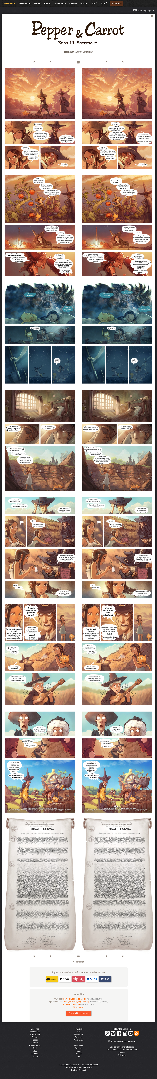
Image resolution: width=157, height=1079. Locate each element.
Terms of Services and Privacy (78, 1067)
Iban (78, 1056)
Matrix (122, 1052)
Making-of (78, 1034)
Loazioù (73, 3)
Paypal (78, 1054)
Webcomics (9, 3)
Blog (104, 3)
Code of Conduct (78, 1070)
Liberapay (78, 1045)
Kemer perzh (60, 3)
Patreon (78, 1048)
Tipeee (78, 1051)
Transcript (79, 962)
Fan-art (37, 3)
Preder (47, 3)
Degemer (35, 1029)
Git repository (78, 1007)
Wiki (78, 1032)
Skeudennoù (24, 3)
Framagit (78, 1029)
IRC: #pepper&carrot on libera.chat (122, 1050)
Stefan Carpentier (84, 51)
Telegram (122, 1055)
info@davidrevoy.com (126, 1041)
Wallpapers (78, 1040)
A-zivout (84, 3)
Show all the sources (78, 1013)
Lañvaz (35, 1056)
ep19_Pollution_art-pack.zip (82, 999)
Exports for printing (78, 1004)
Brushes (78, 1037)
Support (117, 3)
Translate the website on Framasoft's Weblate (78, 1065)
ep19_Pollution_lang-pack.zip (86, 1002)
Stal (95, 3)
